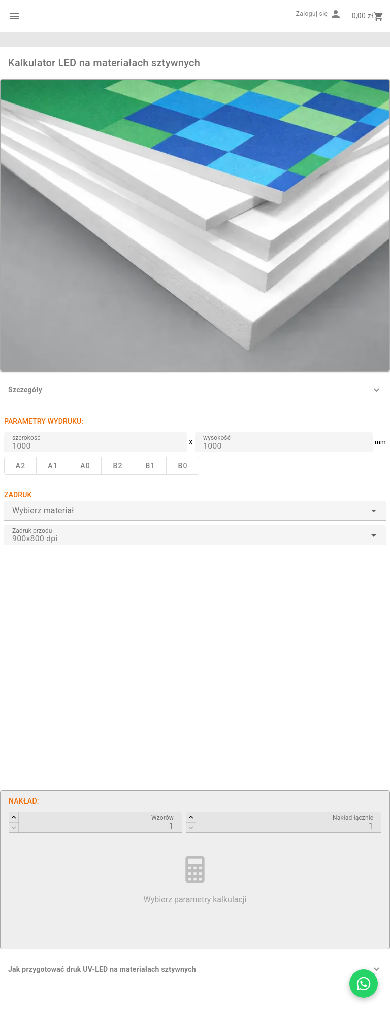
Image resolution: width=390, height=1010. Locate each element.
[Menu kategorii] (14, 16)
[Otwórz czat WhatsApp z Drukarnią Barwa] (363, 983)
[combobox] (195, 511)
